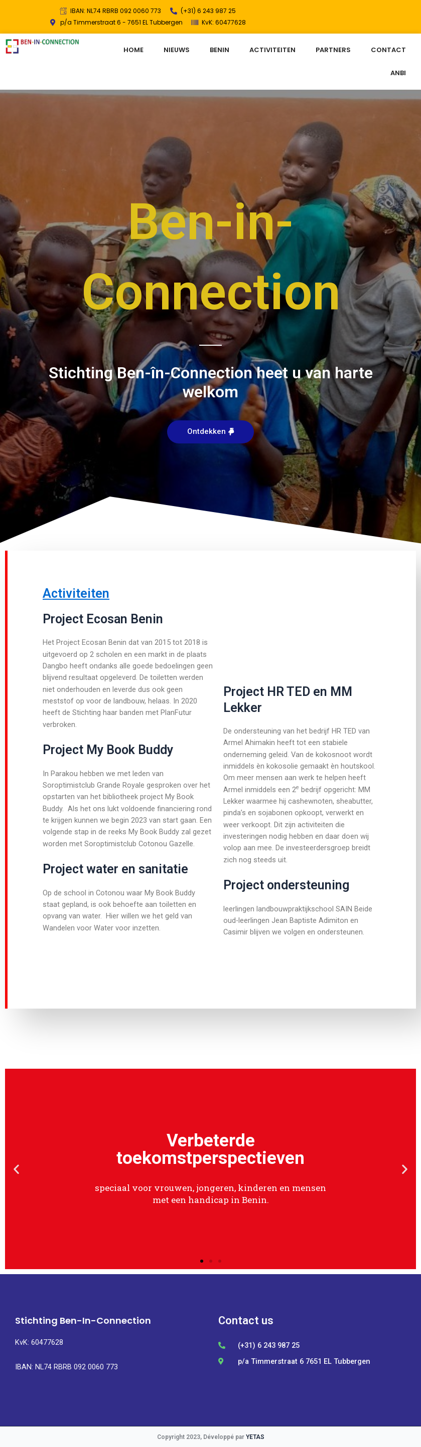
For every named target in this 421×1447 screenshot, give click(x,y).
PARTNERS (333, 50)
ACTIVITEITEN (272, 50)
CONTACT (388, 50)
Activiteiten (76, 593)
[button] (210, 431)
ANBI (398, 73)
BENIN (219, 50)
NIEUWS (177, 50)
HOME (133, 50)
